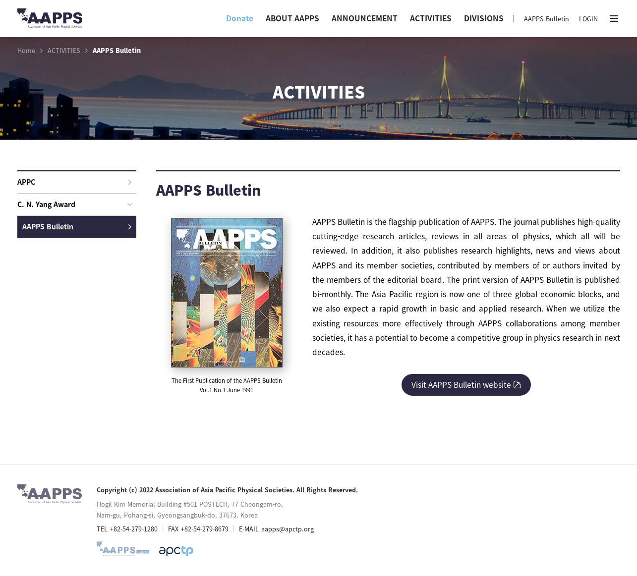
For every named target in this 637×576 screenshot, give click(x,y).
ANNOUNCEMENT (365, 18)
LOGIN (588, 18)
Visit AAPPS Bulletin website (466, 384)
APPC (74, 182)
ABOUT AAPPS (292, 18)
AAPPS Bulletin (546, 18)
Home (26, 50)
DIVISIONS (484, 18)
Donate (239, 18)
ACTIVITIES (431, 18)
